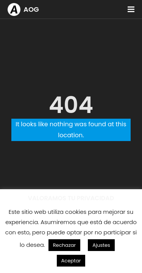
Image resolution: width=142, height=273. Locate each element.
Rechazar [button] (64, 245)
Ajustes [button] (101, 245)
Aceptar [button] (71, 260)
